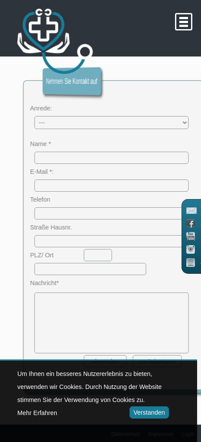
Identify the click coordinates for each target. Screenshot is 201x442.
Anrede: (47, 108)
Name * (46, 143)
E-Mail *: (48, 171)
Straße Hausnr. (57, 227)
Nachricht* (50, 282)
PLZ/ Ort (48, 255)
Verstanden (147, 412)
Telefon (46, 199)
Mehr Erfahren (37, 412)
